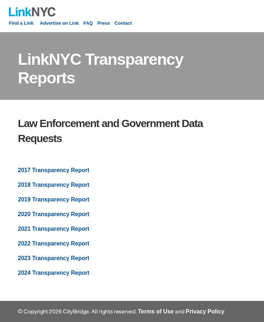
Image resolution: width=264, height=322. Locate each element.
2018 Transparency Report (53, 185)
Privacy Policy (205, 311)
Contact (123, 23)
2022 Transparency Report (53, 243)
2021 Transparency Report (53, 229)
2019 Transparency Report (53, 199)
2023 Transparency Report (53, 258)
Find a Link (21, 23)
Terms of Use (156, 311)
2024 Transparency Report (53, 273)
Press (104, 23)
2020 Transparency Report (53, 214)
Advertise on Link (59, 23)
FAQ (88, 23)
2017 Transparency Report (53, 170)
